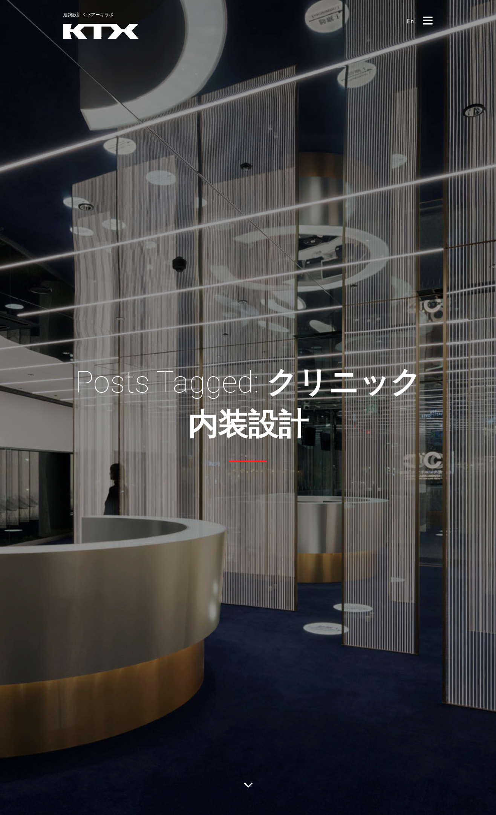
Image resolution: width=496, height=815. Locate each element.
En (410, 21)
